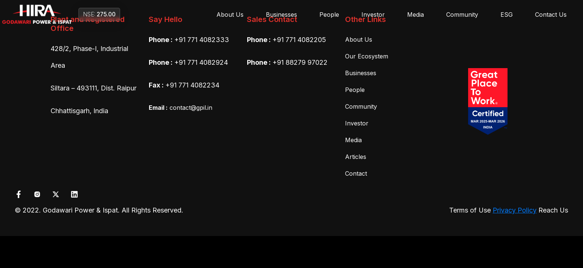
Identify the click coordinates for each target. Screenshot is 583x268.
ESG (506, 14)
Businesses (281, 14)
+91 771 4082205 (299, 40)
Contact (356, 173)
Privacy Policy (515, 210)
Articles (355, 156)
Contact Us (551, 14)
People (329, 14)
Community (462, 14)
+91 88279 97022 (300, 62)
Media (415, 14)
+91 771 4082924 (201, 62)
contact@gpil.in (180, 107)
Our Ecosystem (366, 56)
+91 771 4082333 (201, 40)
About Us (230, 14)
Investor (373, 14)
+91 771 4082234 (192, 85)
